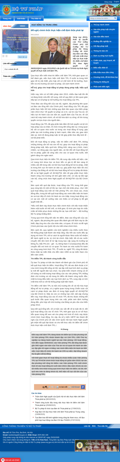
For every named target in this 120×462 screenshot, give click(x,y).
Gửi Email (76, 387)
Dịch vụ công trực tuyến (103, 56)
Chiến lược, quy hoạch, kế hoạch (104, 61)
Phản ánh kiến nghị (101, 87)
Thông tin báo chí (100, 51)
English (116, 1)
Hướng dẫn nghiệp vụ (102, 41)
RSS (94, 426)
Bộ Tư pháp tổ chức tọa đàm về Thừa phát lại (52, 409)
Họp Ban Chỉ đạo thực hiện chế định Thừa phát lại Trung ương (60, 412)
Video (22, 26)
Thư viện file (102, 426)
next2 (6, 56)
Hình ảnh (7, 26)
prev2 (3, 56)
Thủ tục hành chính (101, 25)
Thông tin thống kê (101, 82)
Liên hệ (87, 426)
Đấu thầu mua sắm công (103, 72)
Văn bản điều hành (101, 37)
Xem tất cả (22, 57)
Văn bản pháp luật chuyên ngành (104, 30)
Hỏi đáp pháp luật (100, 46)
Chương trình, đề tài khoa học (105, 77)
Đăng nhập (108, 2)
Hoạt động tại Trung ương (44, 25)
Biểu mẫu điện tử (100, 68)
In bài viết (63, 387)
